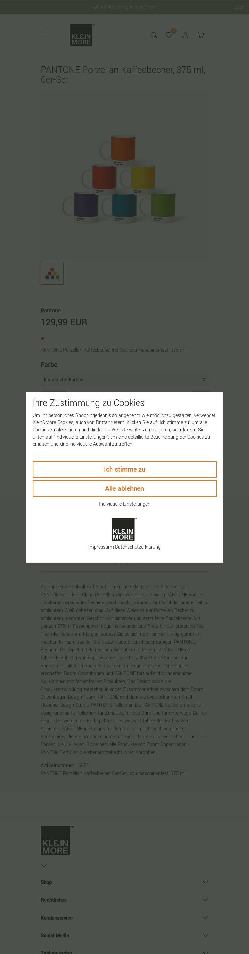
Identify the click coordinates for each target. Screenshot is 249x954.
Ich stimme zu (124, 469)
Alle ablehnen (124, 488)
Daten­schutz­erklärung (138, 547)
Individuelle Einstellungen (124, 503)
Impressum (100, 547)
